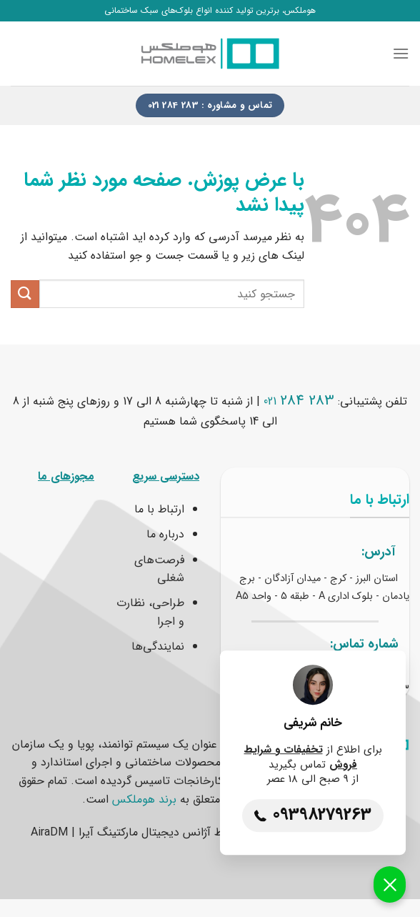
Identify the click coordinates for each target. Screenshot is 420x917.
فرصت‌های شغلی (159, 569)
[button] (390, 884)
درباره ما (165, 534)
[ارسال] (25, 294)
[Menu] (400, 53)
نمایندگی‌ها (157, 646)
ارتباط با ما (159, 509)
